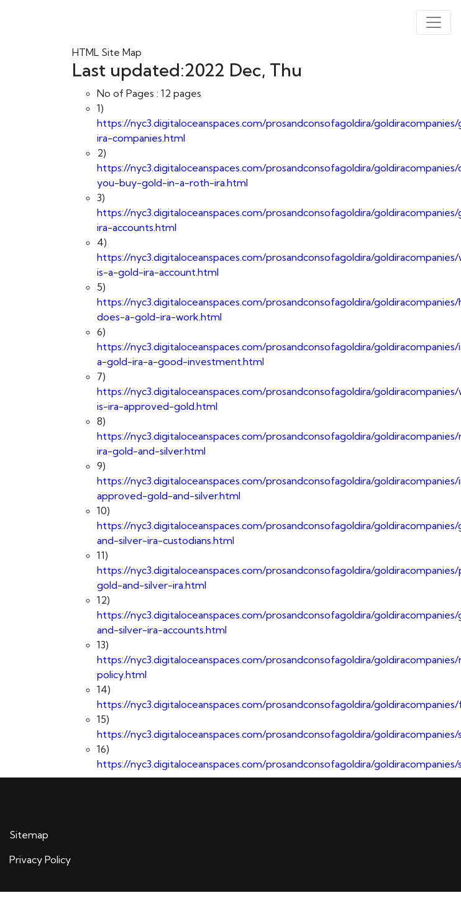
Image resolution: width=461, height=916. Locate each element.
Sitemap (28, 834)
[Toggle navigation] (433, 22)
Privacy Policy (40, 859)
